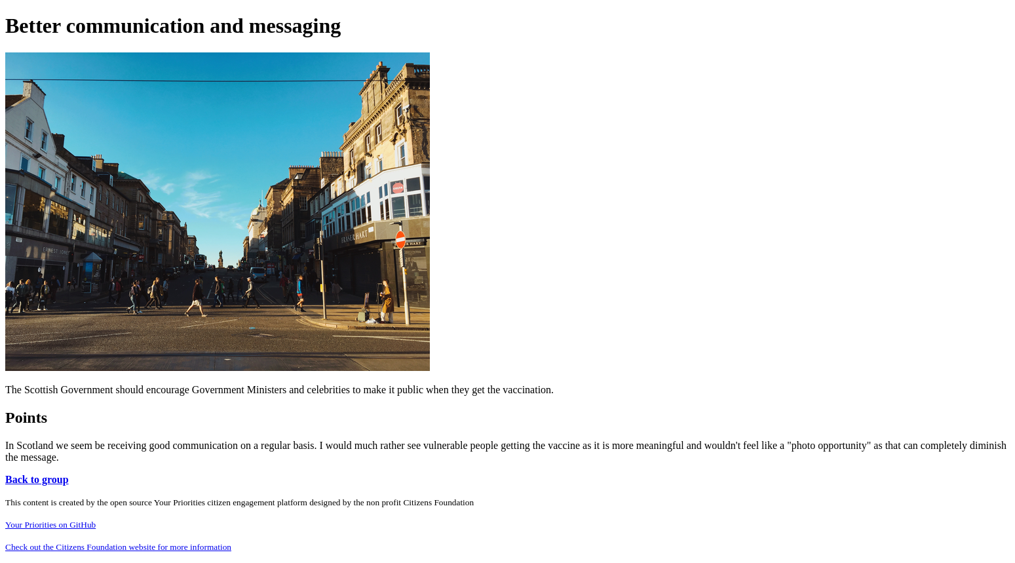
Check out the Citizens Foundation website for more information (118, 547)
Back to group (37, 479)
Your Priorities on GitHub (50, 525)
